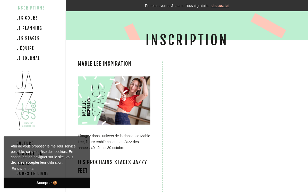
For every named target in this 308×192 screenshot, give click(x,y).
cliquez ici (220, 6)
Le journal (28, 58)
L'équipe (25, 48)
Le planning (29, 28)
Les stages (28, 38)
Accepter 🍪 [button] (47, 183)
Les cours (27, 18)
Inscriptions (30, 8)
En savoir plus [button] (23, 169)
